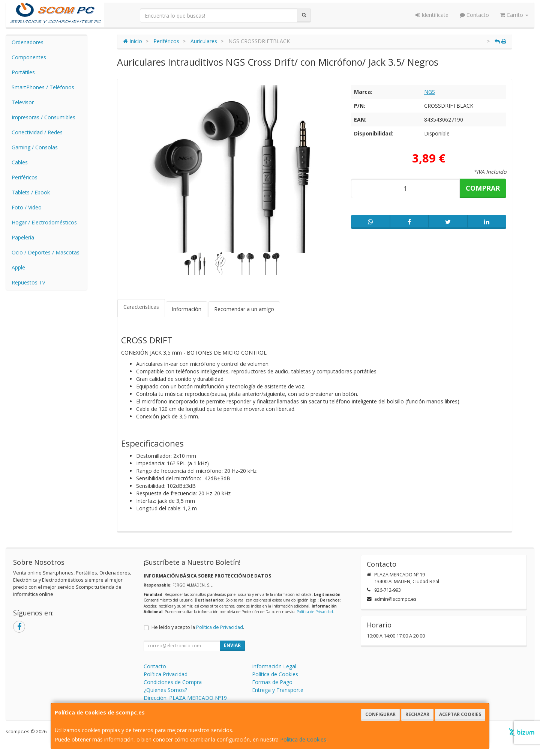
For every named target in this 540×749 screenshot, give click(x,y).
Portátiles (23, 72)
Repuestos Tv (28, 282)
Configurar (380, 714)
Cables (20, 162)
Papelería (23, 237)
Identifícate (432, 14)
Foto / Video (27, 207)
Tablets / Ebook (31, 192)
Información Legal (274, 666)
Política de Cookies (303, 739)
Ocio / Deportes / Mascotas (46, 252)
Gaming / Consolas (35, 147)
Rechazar (417, 714)
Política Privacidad (166, 674)
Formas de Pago (272, 682)
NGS (429, 91)
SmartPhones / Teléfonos (43, 87)
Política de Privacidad (315, 611)
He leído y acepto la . (198, 627)
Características (141, 306)
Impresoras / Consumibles (43, 117)
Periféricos (25, 177)
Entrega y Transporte (277, 689)
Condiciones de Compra (173, 682)
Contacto (474, 14)
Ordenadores (28, 42)
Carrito (514, 14)
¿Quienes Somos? (165, 689)
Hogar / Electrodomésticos (44, 222)
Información (186, 309)
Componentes (29, 57)
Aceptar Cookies (460, 714)
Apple (18, 267)
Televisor (23, 102)
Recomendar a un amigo (244, 309)
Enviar (232, 645)
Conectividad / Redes (37, 132)
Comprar (483, 188)
